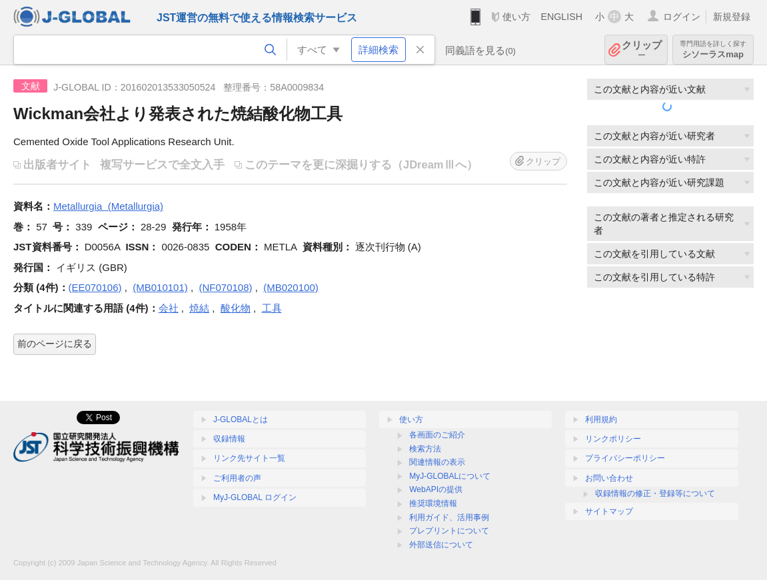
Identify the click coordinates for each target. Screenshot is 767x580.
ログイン (681, 16)
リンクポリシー (613, 438)
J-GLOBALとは (240, 419)
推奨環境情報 (433, 503)
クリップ (642, 49)
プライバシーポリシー (625, 458)
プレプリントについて (449, 530)
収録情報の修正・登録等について (655, 493)
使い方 (516, 16)
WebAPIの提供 (435, 489)
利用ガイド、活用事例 (449, 517)
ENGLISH (561, 16)
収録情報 (229, 438)
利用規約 (601, 419)
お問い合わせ (609, 478)
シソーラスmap (713, 49)
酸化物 (236, 308)
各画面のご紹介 (437, 434)
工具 (272, 308)
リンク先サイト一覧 (249, 458)
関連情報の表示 (437, 462)
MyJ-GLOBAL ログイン (255, 497)
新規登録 (731, 16)
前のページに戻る (54, 343)
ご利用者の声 (237, 478)
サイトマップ (609, 511)
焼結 (199, 308)
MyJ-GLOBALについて (449, 476)
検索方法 (425, 448)
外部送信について (441, 544)
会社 (169, 308)
